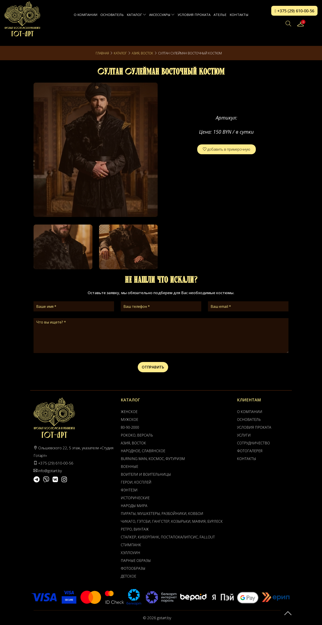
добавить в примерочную (226, 149)
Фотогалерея (250, 450)
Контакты (239, 14)
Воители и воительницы (146, 474)
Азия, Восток (142, 53)
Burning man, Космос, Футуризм (153, 458)
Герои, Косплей (136, 482)
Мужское (129, 419)
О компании (85, 14)
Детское (128, 576)
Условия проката (194, 14)
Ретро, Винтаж (135, 529)
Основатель (112, 14)
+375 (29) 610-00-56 (294, 10)
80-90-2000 (130, 427)
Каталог (136, 14)
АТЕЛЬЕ (220, 14)
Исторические (135, 497)
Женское (129, 411)
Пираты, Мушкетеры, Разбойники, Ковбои (162, 513)
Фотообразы (133, 568)
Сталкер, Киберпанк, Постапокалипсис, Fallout (168, 537)
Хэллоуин (130, 552)
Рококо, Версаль (137, 435)
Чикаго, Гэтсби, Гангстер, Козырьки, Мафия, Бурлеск (172, 521)
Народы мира (134, 505)
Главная (102, 53)
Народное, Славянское (143, 450)
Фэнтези (129, 490)
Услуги (244, 435)
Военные (129, 466)
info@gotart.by (50, 470)
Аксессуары (161, 14)
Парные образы (136, 560)
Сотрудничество (253, 443)
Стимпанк (131, 544)
